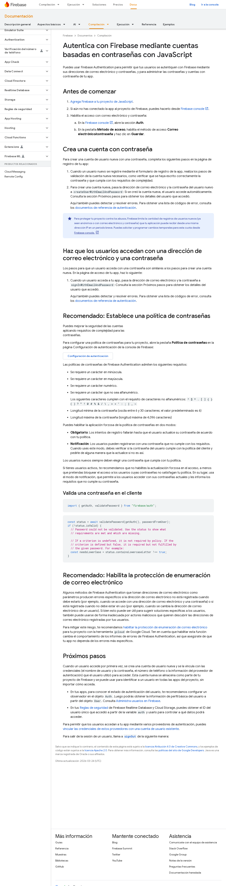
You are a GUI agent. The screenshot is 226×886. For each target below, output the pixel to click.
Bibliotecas (61, 860)
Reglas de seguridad (94, 708)
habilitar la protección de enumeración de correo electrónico (165, 627)
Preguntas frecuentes (182, 866)
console (192, 109)
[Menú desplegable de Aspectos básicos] (65, 24)
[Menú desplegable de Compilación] (59, 4)
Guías (58, 842)
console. (84, 232)
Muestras (60, 854)
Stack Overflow (178, 848)
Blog (192, 4)
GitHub (59, 866)
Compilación (47, 4)
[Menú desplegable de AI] (80, 24)
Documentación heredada (185, 872)
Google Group (178, 854)
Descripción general (18, 24)
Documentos (85, 35)
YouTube (117, 860)
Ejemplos (169, 24)
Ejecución (73, 4)
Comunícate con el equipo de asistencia (193, 842)
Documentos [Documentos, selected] (138, 4)
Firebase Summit (122, 848)
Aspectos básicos (49, 24)
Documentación (19, 16)
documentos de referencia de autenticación (105, 208)
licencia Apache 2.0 (96, 750)
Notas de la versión (180, 860)
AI (74, 24)
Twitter (116, 854)
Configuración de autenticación (88, 356)
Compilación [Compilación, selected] (96, 24)
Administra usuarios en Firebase (138, 701)
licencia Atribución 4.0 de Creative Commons (171, 746)
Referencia (149, 24)
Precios (118, 4)
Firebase (68, 35)
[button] (22, 30)
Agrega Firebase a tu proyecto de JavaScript (101, 102)
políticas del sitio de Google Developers (181, 750)
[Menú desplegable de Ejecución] (84, 4)
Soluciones (99, 4)
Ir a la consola (209, 4)
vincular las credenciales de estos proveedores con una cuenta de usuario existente (121, 729)
